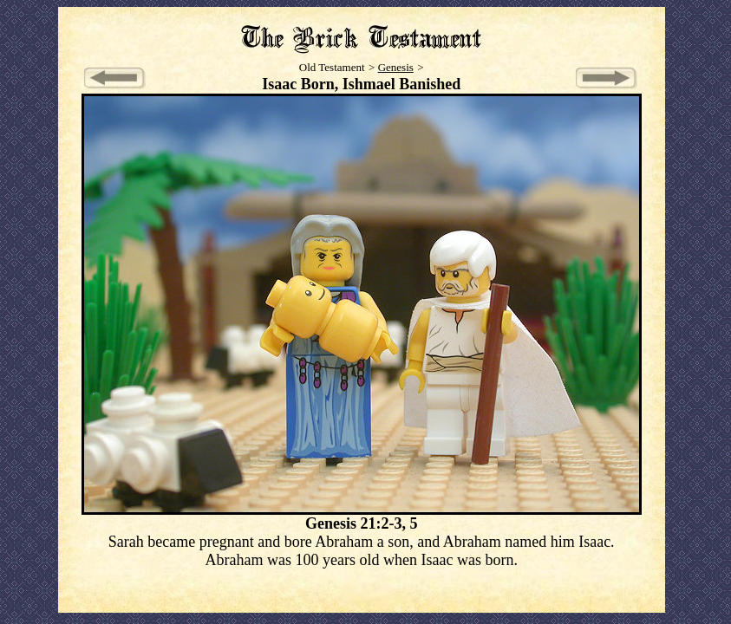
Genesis (396, 67)
